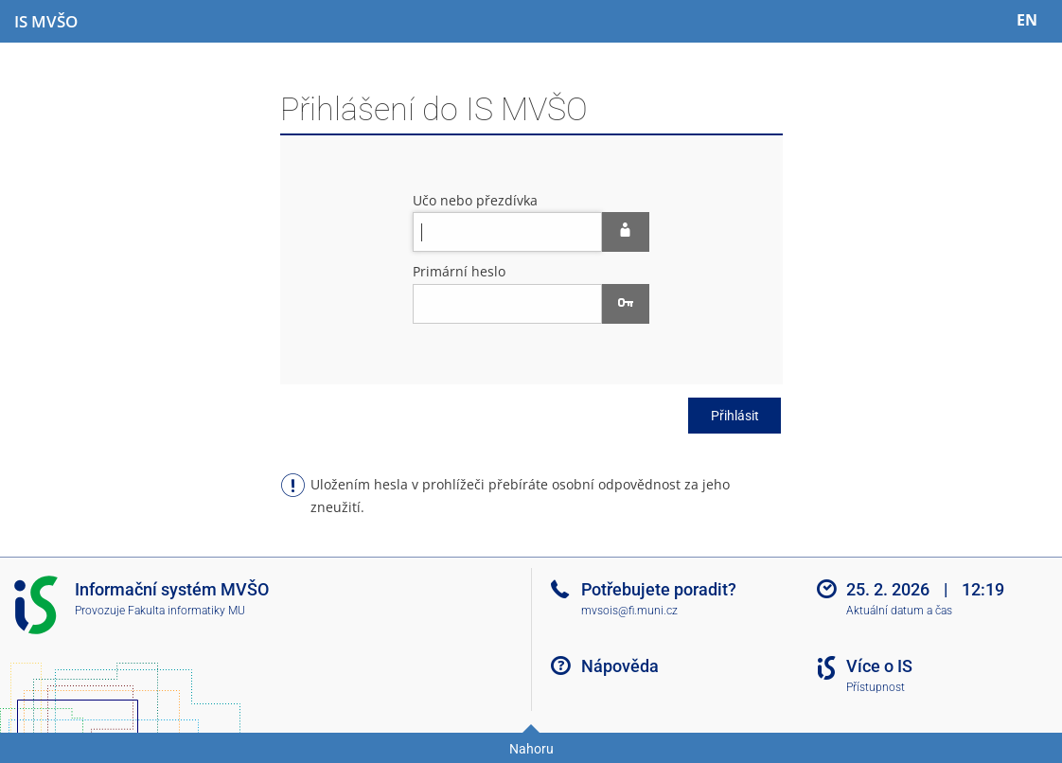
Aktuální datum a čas (899, 610)
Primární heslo (459, 271)
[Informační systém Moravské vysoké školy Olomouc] (46, 21)
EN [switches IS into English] (1027, 19)
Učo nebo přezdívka (475, 200)
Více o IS (879, 666)
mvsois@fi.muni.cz (629, 610)
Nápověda (620, 666)
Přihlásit (735, 415)
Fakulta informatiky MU (186, 610)
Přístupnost (875, 687)
